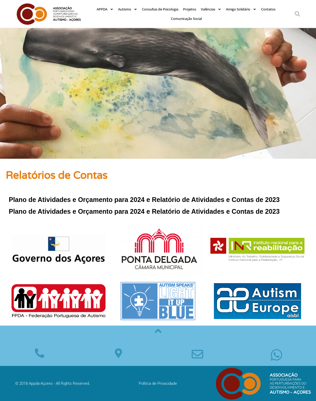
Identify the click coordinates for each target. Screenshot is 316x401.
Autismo (127, 9)
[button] (297, 14)
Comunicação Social (186, 18)
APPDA (105, 9)
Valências (211, 9)
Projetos (189, 9)
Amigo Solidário (241, 9)
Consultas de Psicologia (160, 9)
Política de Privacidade (158, 383)
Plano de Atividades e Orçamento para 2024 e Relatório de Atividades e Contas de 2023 (144, 199)
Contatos (268, 9)
